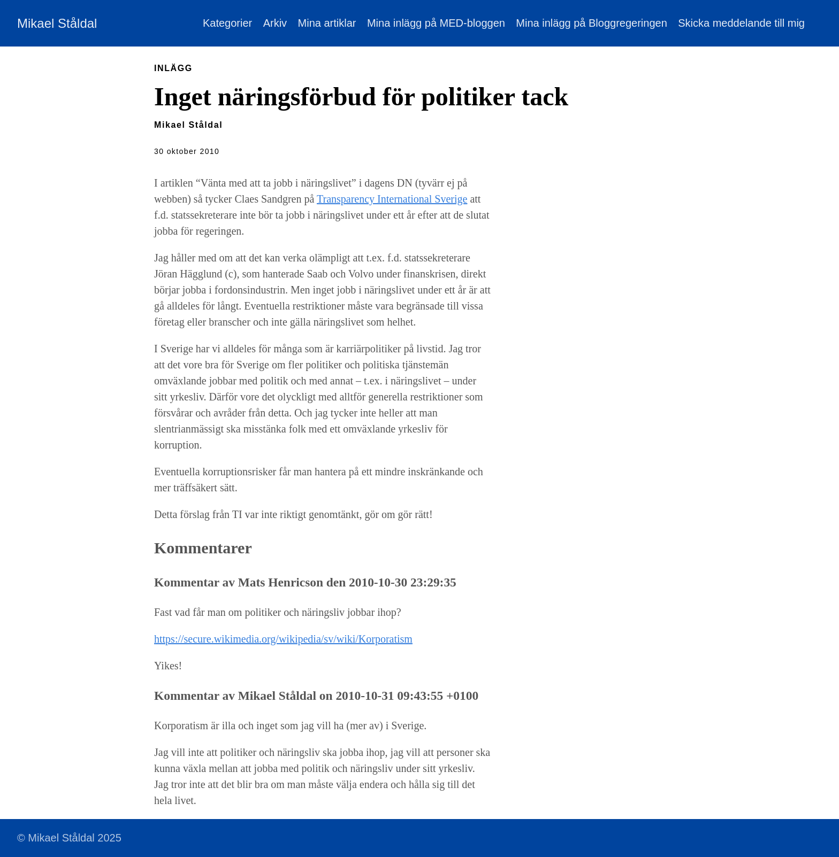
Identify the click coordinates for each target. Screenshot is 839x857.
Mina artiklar (327, 23)
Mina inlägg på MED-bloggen (436, 23)
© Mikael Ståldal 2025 (69, 838)
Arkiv (275, 23)
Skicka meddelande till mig (741, 23)
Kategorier (227, 23)
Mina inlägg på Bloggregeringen (591, 23)
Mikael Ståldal (57, 23)
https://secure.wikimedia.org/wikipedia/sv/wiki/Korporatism (283, 639)
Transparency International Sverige (392, 199)
